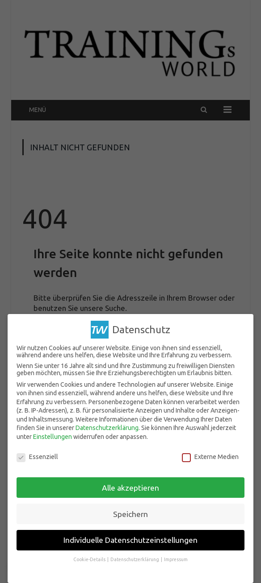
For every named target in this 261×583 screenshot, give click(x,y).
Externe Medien (210, 456)
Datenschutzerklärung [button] (135, 559)
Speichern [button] (130, 513)
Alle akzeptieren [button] (130, 487)
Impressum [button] (176, 559)
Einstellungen (52, 436)
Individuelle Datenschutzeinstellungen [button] (130, 540)
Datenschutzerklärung (107, 427)
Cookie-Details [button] (89, 559)
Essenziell (37, 456)
